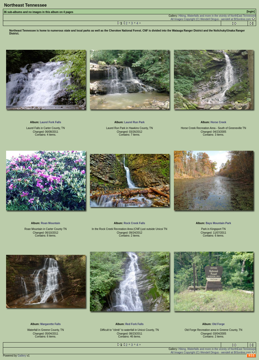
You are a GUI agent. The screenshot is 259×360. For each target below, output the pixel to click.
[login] (251, 11)
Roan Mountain (50, 223)
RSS (251, 355)
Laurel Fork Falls (50, 122)
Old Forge (218, 324)
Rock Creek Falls (134, 223)
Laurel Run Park (134, 122)
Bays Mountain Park (218, 223)
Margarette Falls (50, 324)
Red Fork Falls (134, 324)
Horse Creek (218, 122)
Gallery (22, 355)
